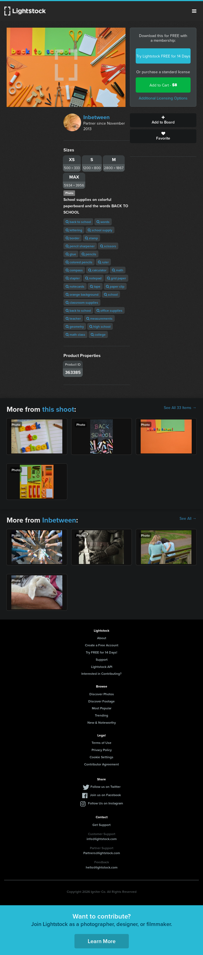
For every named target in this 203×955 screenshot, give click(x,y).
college (98, 334)
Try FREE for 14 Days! (101, 652)
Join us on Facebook (105, 795)
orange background (82, 294)
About (101, 638)
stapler (73, 278)
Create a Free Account (101, 645)
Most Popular (101, 708)
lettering (74, 230)
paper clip (115, 286)
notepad (93, 278)
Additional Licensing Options (163, 98)
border (72, 238)
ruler (103, 262)
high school (100, 326)
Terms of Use (101, 742)
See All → (188, 518)
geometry (75, 326)
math (117, 270)
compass (74, 270)
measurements (99, 318)
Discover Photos (101, 694)
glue (71, 254)
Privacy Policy (102, 749)
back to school (78, 221)
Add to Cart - (163, 85)
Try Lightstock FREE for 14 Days (163, 56)
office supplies (109, 310)
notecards (75, 286)
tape (95, 286)
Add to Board (163, 120)
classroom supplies (82, 302)
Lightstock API (101, 666)
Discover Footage (101, 701)
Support (102, 659)
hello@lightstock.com (101, 867)
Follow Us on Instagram (105, 803)
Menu (194, 11)
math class (75, 334)
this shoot (58, 409)
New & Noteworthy (101, 722)
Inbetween (96, 117)
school (111, 294)
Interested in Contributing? (101, 673)
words (103, 221)
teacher (73, 318)
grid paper (116, 278)
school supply (100, 230)
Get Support (101, 824)
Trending (101, 715)
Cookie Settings (101, 757)
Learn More (102, 941)
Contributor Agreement (101, 764)
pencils (89, 254)
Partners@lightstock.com (101, 853)
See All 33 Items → (180, 407)
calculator (97, 270)
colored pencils (79, 262)
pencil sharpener (80, 246)
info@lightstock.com (102, 838)
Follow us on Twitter (105, 786)
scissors (108, 246)
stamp (91, 238)
